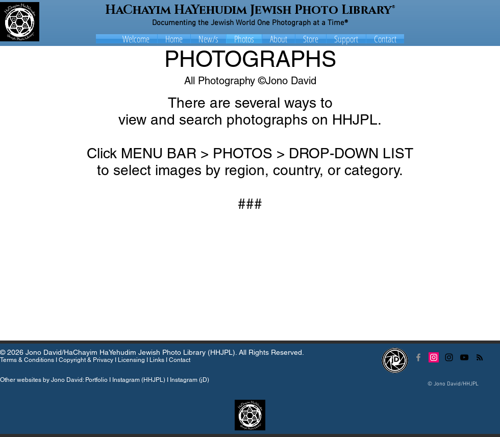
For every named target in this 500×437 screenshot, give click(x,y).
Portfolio (96, 379)
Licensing (131, 359)
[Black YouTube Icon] (464, 357)
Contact (179, 359)
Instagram (126, 379)
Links (156, 359)
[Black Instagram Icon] (449, 357)
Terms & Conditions (27, 359)
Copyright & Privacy (86, 359)
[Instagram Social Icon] (434, 357)
